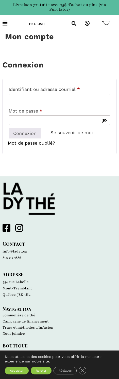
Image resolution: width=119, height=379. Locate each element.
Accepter (17, 370)
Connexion (25, 133)
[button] (12, 23)
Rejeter (41, 370)
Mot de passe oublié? (31, 143)
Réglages (65, 370)
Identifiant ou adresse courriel (56, 88)
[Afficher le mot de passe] (104, 120)
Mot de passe (37, 110)
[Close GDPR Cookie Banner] (82, 370)
